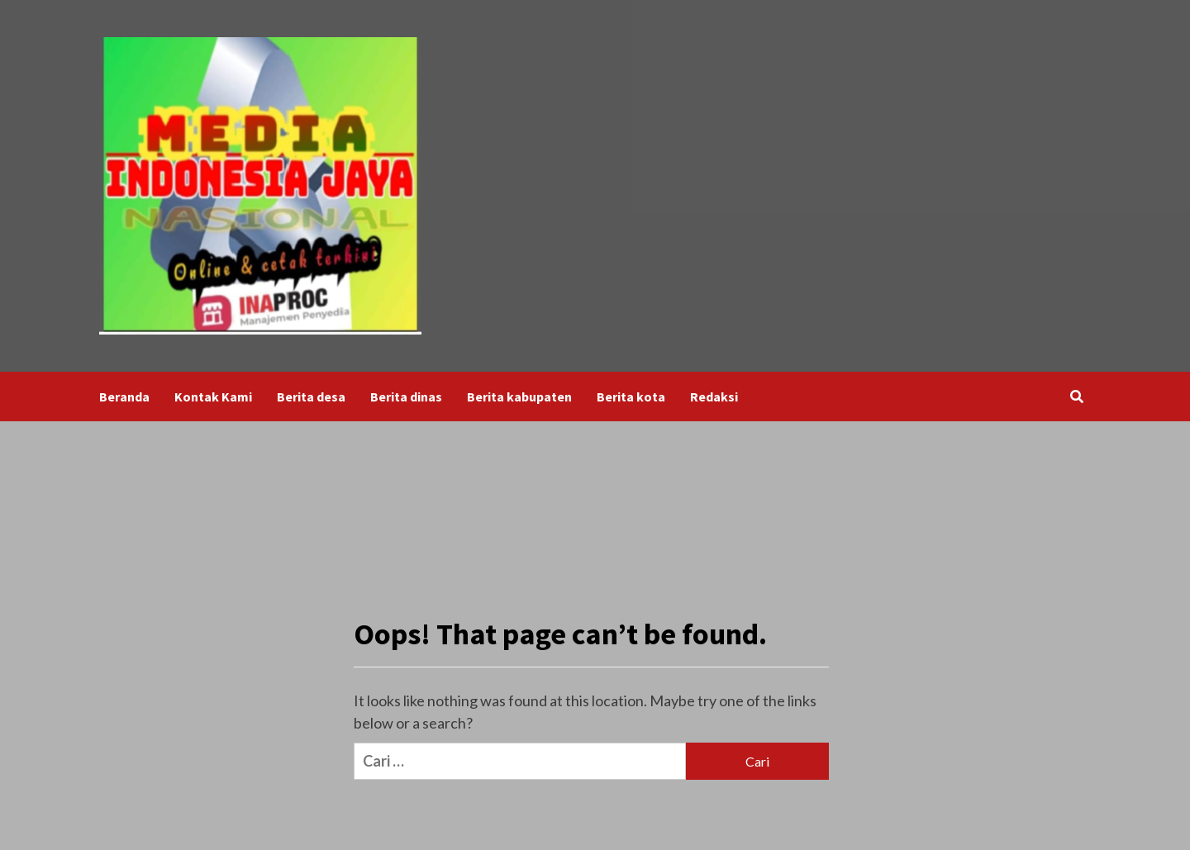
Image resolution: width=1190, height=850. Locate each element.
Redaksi (714, 396)
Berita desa (311, 396)
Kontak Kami (213, 396)
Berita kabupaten (519, 396)
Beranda (124, 396)
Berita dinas (406, 396)
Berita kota (631, 396)
